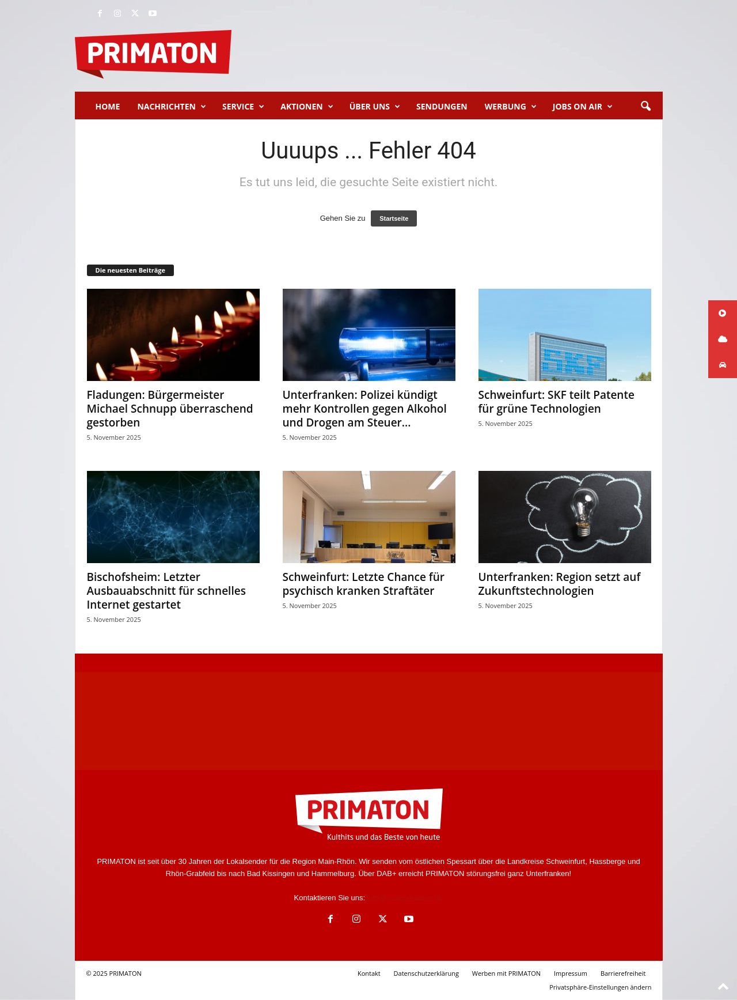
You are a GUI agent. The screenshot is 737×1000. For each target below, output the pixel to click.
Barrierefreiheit (623, 973)
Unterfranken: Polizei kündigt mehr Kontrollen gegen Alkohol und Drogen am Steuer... (365, 408)
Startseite (393, 218)
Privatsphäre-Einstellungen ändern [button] (600, 987)
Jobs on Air (583, 106)
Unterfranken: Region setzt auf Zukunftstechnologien (559, 583)
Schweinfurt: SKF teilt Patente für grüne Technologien (556, 401)
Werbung (511, 106)
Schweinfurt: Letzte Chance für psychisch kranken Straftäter (364, 583)
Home (108, 106)
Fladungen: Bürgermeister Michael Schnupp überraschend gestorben (170, 408)
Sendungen (442, 106)
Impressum (570, 973)
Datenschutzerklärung (426, 973)
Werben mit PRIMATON (506, 973)
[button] (645, 106)
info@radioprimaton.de (405, 897)
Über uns (374, 106)
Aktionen (306, 106)
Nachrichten (171, 106)
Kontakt (369, 973)
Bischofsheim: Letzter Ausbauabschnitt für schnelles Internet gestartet (166, 590)
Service (243, 106)
